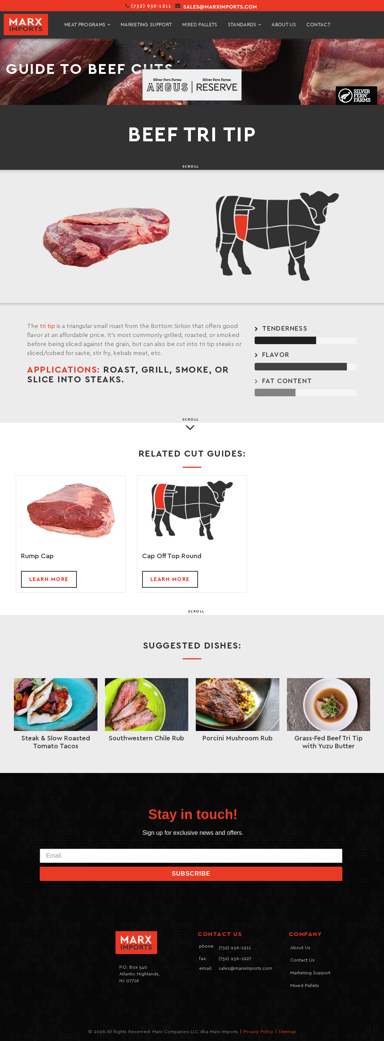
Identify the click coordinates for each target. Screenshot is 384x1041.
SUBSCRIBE (191, 873)
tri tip (47, 326)
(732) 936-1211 (148, 6)
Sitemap (287, 1031)
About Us (284, 24)
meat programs (87, 24)
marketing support (146, 24)
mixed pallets (199, 24)
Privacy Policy (258, 1031)
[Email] (191, 856)
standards (244, 24)
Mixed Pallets (304, 985)
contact (318, 24)
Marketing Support (310, 973)
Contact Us (302, 960)
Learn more (49, 579)
